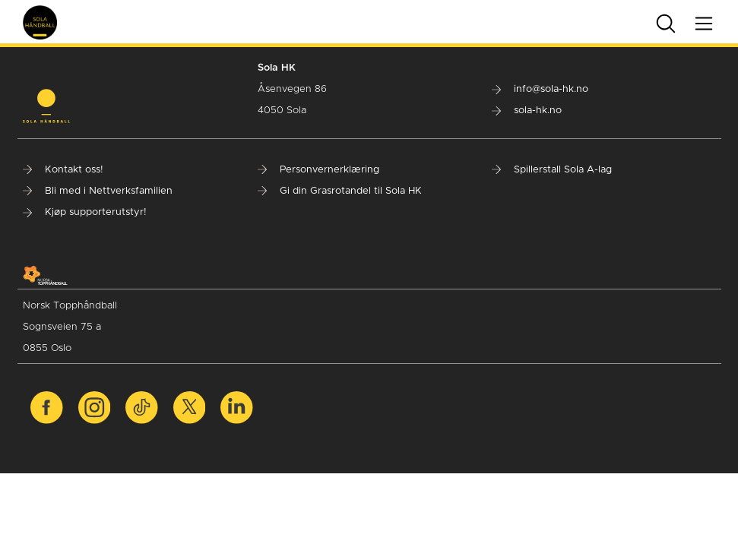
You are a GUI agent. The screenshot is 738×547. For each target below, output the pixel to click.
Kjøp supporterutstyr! (85, 212)
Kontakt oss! (63, 170)
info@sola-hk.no (540, 89)
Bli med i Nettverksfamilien (98, 191)
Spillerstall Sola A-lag (552, 170)
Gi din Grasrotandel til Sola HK (340, 191)
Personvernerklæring (318, 170)
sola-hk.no (527, 110)
